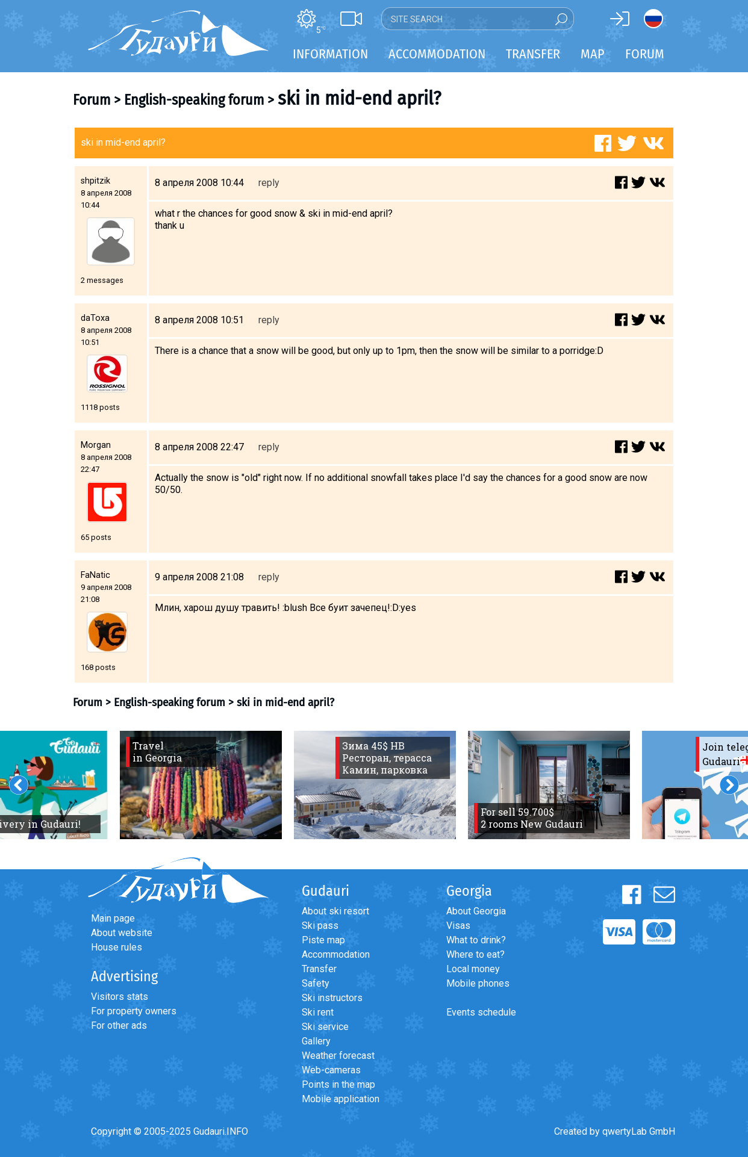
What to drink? (476, 940)
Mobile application (340, 1099)
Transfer (319, 969)
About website (121, 932)
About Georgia (476, 911)
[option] (201, 785)
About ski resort (335, 911)
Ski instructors (332, 997)
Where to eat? (475, 954)
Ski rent (318, 1012)
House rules (116, 947)
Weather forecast (338, 1055)
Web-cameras (331, 1070)
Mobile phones (478, 983)
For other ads (119, 1025)
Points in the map (338, 1084)
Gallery (316, 1041)
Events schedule (481, 1012)
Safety (315, 983)
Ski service (325, 1026)
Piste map (323, 940)
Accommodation (336, 954)
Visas (458, 925)
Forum (644, 54)
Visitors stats (119, 996)
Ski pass (320, 925)
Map (593, 54)
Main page (113, 918)
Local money (473, 969)
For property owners (133, 1011)
